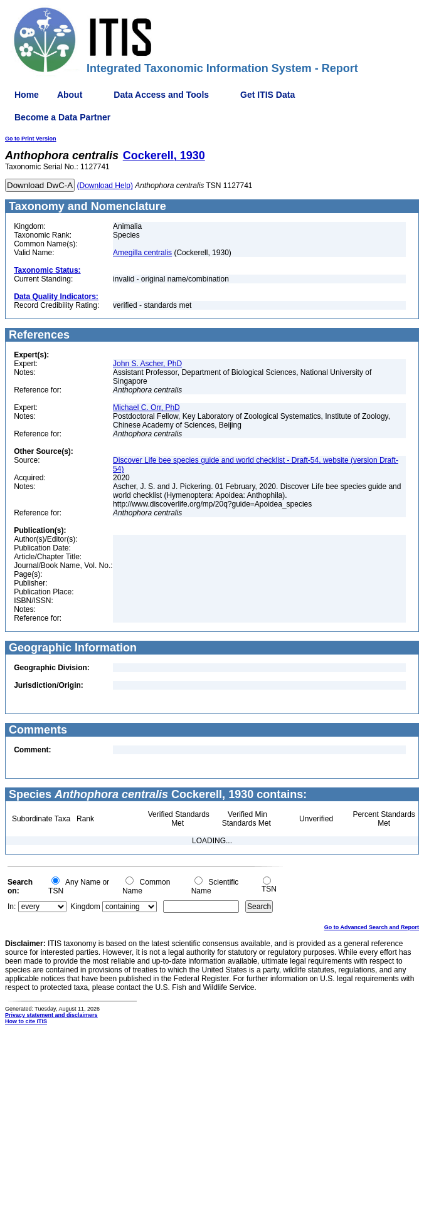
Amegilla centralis (142, 252)
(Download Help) (105, 185)
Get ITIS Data (267, 95)
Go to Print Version (30, 138)
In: (12, 906)
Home (26, 95)
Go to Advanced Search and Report (371, 927)
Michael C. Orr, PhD (146, 407)
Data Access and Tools (161, 95)
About (69, 95)
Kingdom (85, 906)
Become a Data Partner (62, 117)
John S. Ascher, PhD (147, 363)
